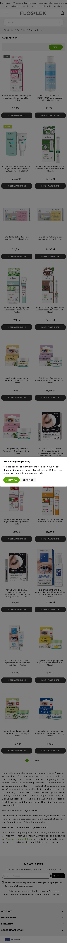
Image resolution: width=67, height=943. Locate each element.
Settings (28, 480)
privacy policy (10, 473)
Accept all (11, 480)
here (43, 473)
